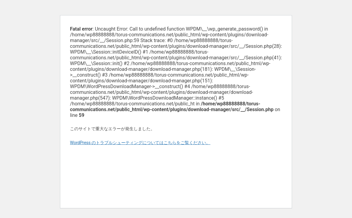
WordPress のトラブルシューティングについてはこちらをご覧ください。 (140, 142)
